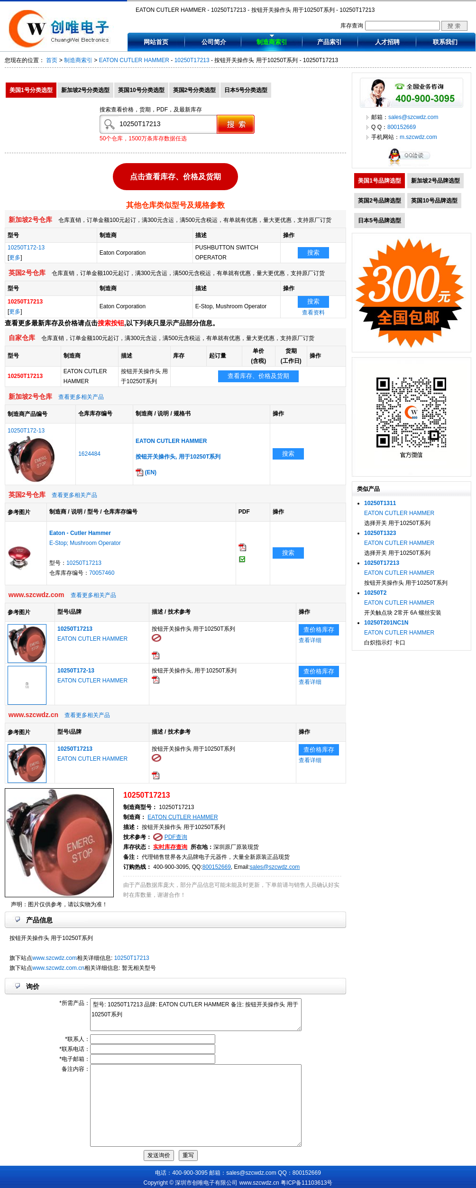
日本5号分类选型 (245, 90)
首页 (51, 60)
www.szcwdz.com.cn (58, 968)
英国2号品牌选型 (379, 200)
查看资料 (313, 312)
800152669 (216, 867)
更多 (14, 257)
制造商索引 (271, 42)
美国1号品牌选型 (379, 180)
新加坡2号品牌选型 (435, 180)
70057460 (101, 573)
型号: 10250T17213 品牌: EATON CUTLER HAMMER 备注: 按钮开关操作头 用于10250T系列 (196, 1014)
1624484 (89, 454)
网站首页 (156, 42)
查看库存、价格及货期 (258, 375)
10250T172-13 (26, 247)
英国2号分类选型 (194, 90)
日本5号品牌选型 (379, 220)
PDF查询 (176, 837)
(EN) (146, 472)
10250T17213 (192, 60)
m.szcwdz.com (418, 137)
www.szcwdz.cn (259, 1182)
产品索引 (329, 42)
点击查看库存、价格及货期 (175, 174)
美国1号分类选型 (31, 90)
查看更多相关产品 (81, 397)
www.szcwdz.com (54, 958)
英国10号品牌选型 (434, 200)
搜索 (313, 252)
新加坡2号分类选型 (85, 90)
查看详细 (310, 640)
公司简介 (213, 42)
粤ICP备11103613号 (306, 1182)
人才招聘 (387, 42)
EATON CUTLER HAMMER (134, 60)
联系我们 (445, 42)
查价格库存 (318, 629)
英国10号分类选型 (141, 90)
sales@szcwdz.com (275, 867)
